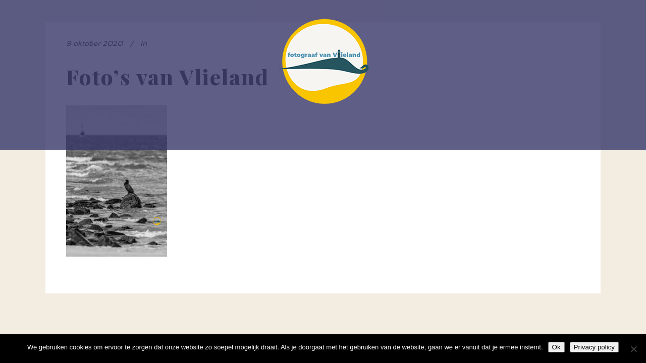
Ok (556, 347)
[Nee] (633, 349)
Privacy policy (594, 347)
